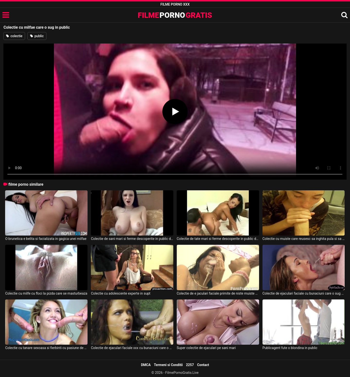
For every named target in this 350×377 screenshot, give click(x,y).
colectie (14, 36)
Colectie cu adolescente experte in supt (120, 293)
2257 (190, 365)
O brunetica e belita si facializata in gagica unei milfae (45, 239)
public (37, 36)
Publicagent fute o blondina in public (289, 348)
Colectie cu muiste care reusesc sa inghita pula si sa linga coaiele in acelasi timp (303, 239)
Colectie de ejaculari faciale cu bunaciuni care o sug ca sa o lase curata (303, 293)
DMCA (146, 365)
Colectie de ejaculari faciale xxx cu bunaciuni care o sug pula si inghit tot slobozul (132, 348)
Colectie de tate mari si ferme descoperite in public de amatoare (218, 239)
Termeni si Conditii (168, 365)
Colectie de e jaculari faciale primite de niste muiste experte (218, 293)
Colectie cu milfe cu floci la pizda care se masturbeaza (46, 293)
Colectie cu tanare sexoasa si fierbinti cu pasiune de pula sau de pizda (46, 348)
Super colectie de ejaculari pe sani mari (206, 348)
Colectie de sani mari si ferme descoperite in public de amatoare (132, 239)
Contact (203, 365)
